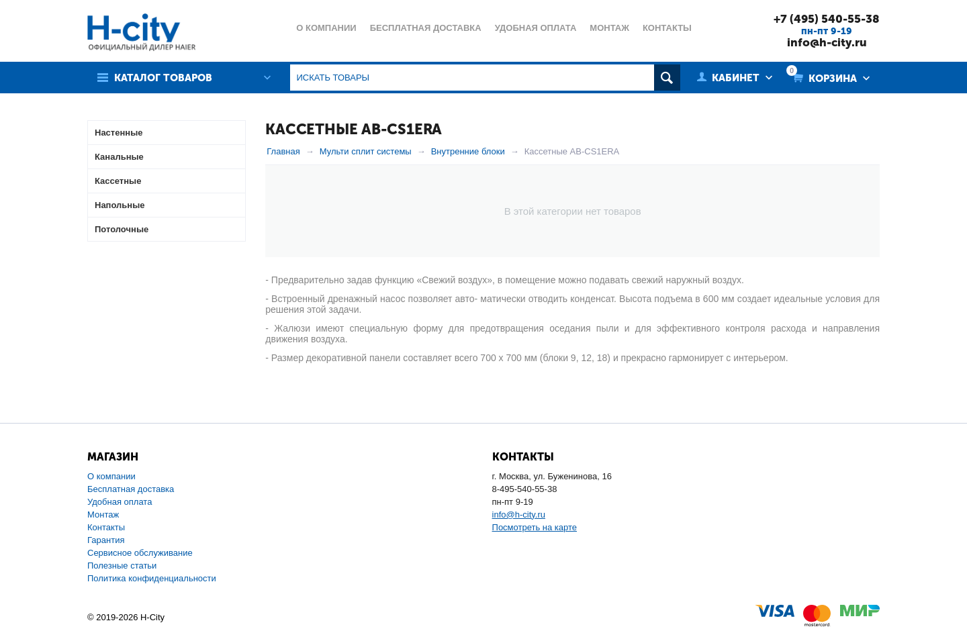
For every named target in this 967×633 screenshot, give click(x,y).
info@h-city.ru (827, 42)
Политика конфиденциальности (151, 578)
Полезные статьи (121, 566)
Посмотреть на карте (534, 527)
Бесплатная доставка (130, 489)
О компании (111, 476)
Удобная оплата (119, 502)
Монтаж (103, 514)
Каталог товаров (163, 78)
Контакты (106, 527)
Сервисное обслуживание (140, 553)
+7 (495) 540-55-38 (827, 19)
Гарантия (105, 540)
